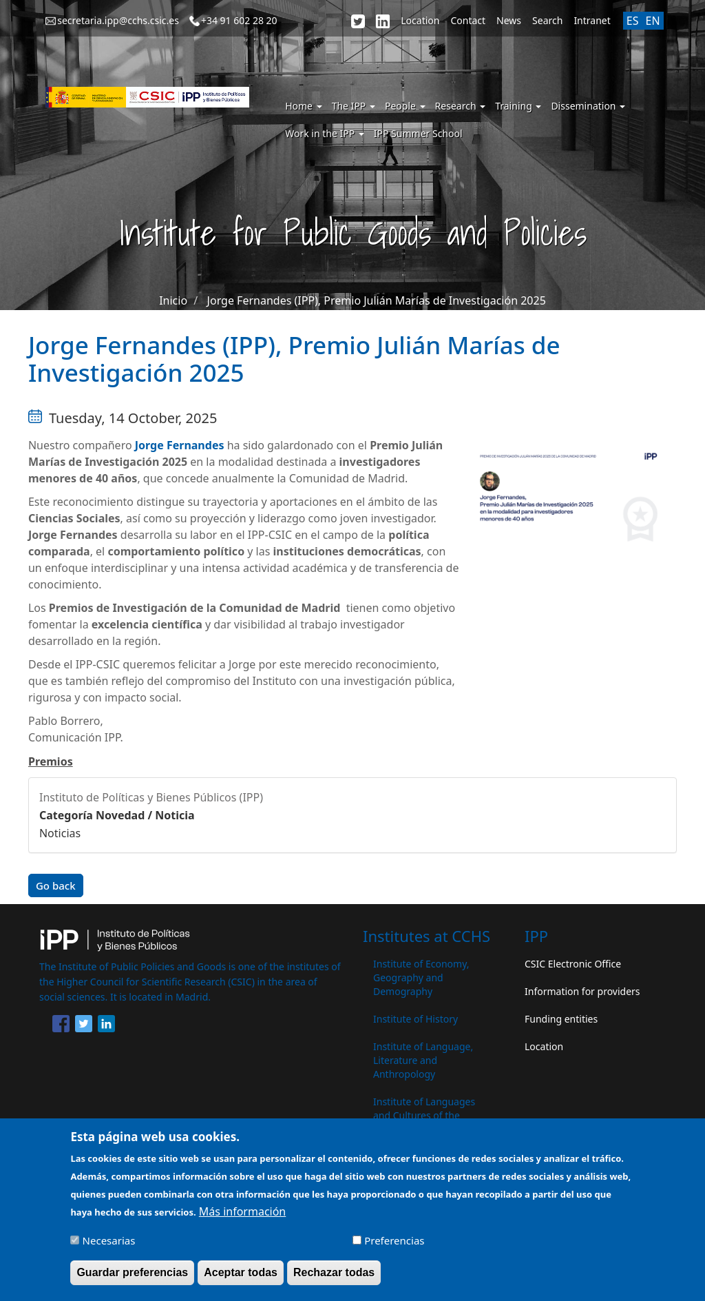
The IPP (353, 105)
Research (460, 105)
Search (547, 20)
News (508, 20)
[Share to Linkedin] (106, 1026)
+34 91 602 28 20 (239, 20)
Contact (467, 20)
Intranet (592, 20)
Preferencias (394, 1248)
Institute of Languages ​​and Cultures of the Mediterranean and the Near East (425, 1122)
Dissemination (588, 105)
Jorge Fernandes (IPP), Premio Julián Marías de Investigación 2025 (376, 300)
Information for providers (582, 991)
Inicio (173, 300)
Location (420, 20)
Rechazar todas (334, 1280)
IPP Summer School (418, 133)
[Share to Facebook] (61, 1026)
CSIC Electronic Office (573, 963)
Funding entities (561, 1018)
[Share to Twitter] (83, 1026)
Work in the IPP (324, 133)
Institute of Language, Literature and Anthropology (423, 1060)
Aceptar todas (240, 1280)
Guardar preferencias (132, 1280)
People (405, 105)
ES (633, 20)
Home (303, 105)
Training (518, 105)
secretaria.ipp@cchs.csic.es (118, 20)
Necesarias (109, 1248)
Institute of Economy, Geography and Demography (421, 977)
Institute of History (415, 1018)
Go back (56, 885)
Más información (242, 1219)
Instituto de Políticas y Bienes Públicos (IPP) (151, 797)
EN (652, 20)
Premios (50, 761)
